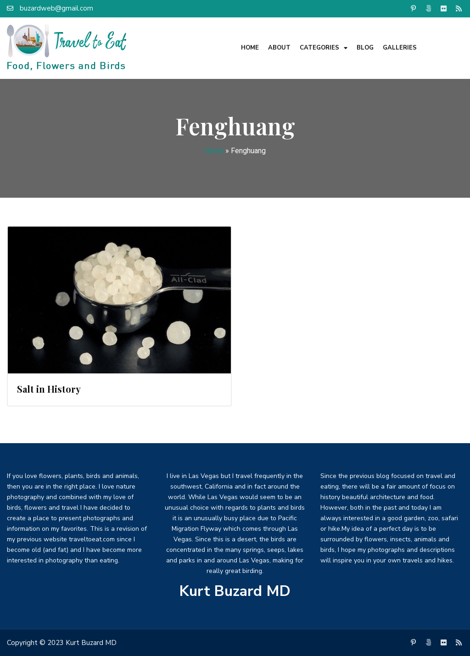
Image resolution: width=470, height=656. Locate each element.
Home (250, 48)
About (279, 48)
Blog (365, 48)
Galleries (400, 48)
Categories (323, 48)
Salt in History (49, 389)
